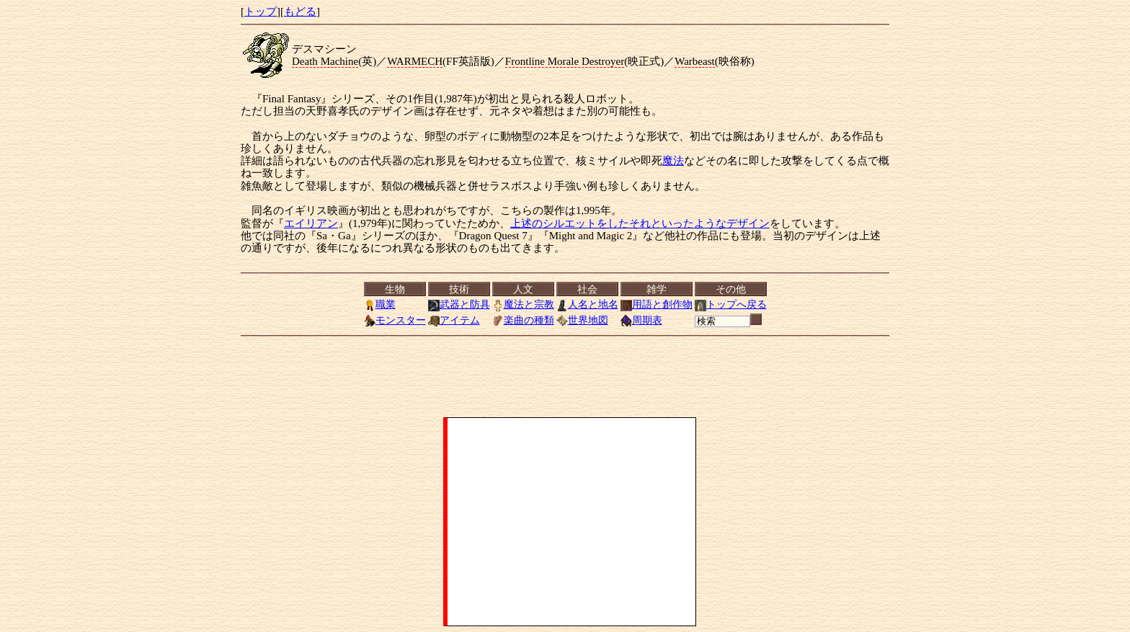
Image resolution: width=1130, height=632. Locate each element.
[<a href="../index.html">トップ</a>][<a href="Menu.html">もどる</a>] (565, 305)
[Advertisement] (571, 522)
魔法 (673, 160)
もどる (300, 11)
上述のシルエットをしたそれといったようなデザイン (640, 223)
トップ (260, 11)
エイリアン (311, 223)
